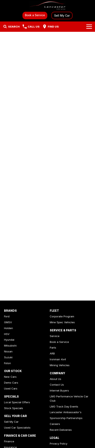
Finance (9, 441)
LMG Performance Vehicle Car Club (69, 398)
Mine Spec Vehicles (62, 322)
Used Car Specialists (17, 427)
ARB (52, 353)
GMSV (8, 322)
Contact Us (57, 384)
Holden (8, 328)
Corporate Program (62, 316)
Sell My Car (62, 15)
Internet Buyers (59, 390)
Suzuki (8, 357)
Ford (7, 316)
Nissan (8, 351)
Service (54, 336)
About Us (55, 379)
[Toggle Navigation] (89, 26)
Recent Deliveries (61, 429)
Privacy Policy (58, 443)
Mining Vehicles (60, 365)
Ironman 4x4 (58, 359)
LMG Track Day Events (64, 406)
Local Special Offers (17, 402)
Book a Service (35, 15)
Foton (7, 363)
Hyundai (9, 339)
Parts (53, 347)
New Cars (10, 376)
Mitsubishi (10, 345)
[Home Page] (47, 5)
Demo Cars (11, 382)
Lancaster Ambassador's (65, 412)
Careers (55, 424)
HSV (7, 334)
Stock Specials (13, 408)
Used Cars (10, 388)
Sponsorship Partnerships (66, 418)
